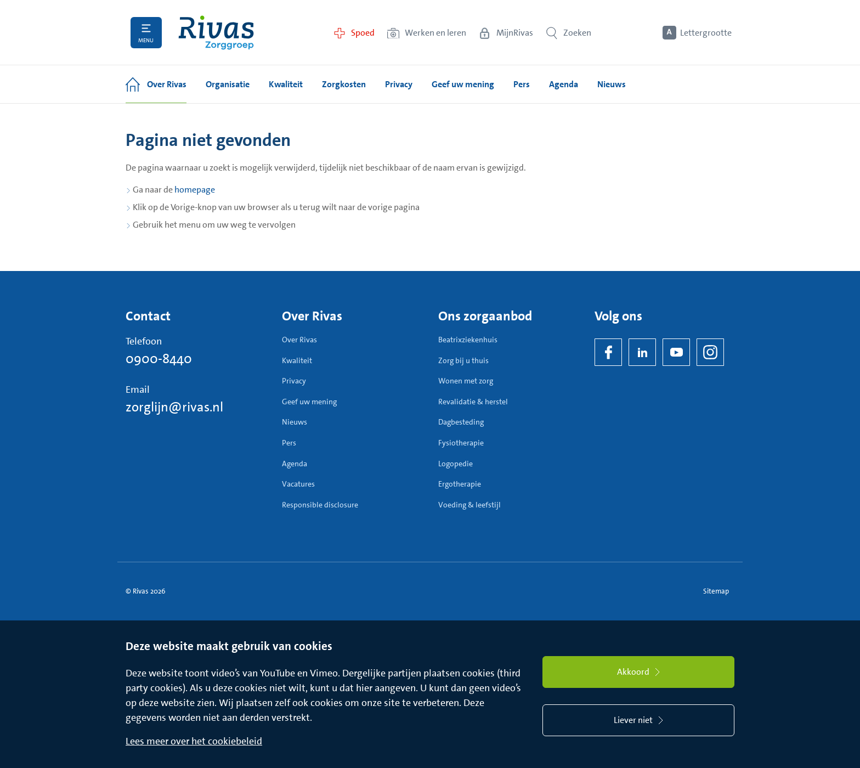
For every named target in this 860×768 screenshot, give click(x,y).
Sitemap (716, 591)
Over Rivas (299, 340)
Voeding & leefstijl (469, 505)
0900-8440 (159, 359)
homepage (194, 189)
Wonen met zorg (465, 381)
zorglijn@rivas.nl (174, 407)
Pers (289, 443)
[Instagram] (710, 352)
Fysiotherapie (461, 443)
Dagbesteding (461, 422)
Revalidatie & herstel (473, 401)
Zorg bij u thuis (463, 360)
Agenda (294, 463)
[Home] (216, 32)
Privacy (294, 381)
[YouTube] (676, 352)
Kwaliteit (297, 360)
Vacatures (298, 484)
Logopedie (455, 463)
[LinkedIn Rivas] (642, 352)
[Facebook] (608, 352)
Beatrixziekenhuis (467, 340)
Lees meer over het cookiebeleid (194, 741)
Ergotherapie (459, 484)
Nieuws (294, 422)
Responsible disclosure (320, 505)
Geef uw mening (309, 401)
